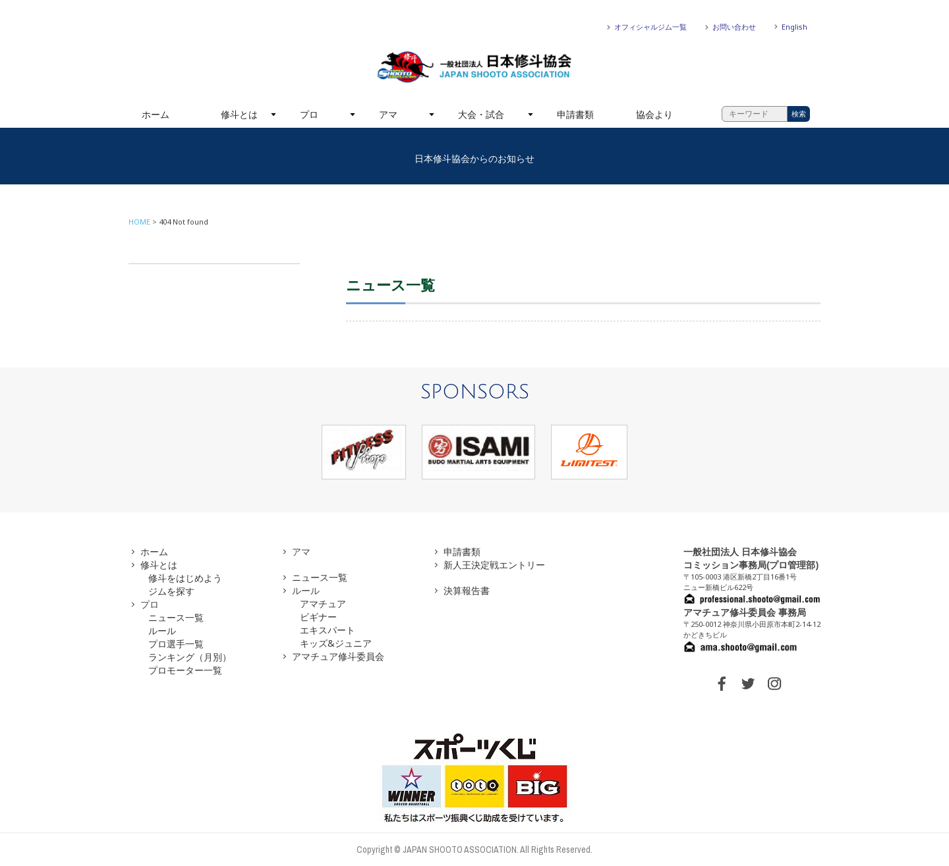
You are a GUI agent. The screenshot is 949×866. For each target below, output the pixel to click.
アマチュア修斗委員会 (338, 656)
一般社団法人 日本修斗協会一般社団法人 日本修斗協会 (474, 67)
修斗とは (239, 114)
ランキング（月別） (189, 657)
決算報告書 (467, 590)
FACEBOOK (721, 683)
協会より (654, 114)
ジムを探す (171, 591)
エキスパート (327, 630)
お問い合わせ (734, 27)
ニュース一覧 (176, 617)
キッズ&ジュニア (336, 643)
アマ (388, 114)
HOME (139, 222)
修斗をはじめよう (185, 578)
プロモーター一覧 (185, 670)
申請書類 (575, 114)
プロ (309, 114)
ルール (162, 630)
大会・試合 (481, 114)
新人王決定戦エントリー (494, 564)
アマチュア (323, 603)
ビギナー (318, 616)
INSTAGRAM (774, 683)
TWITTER (748, 683)
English (794, 27)
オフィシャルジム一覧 (650, 27)
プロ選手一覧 (176, 643)
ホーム (155, 114)
